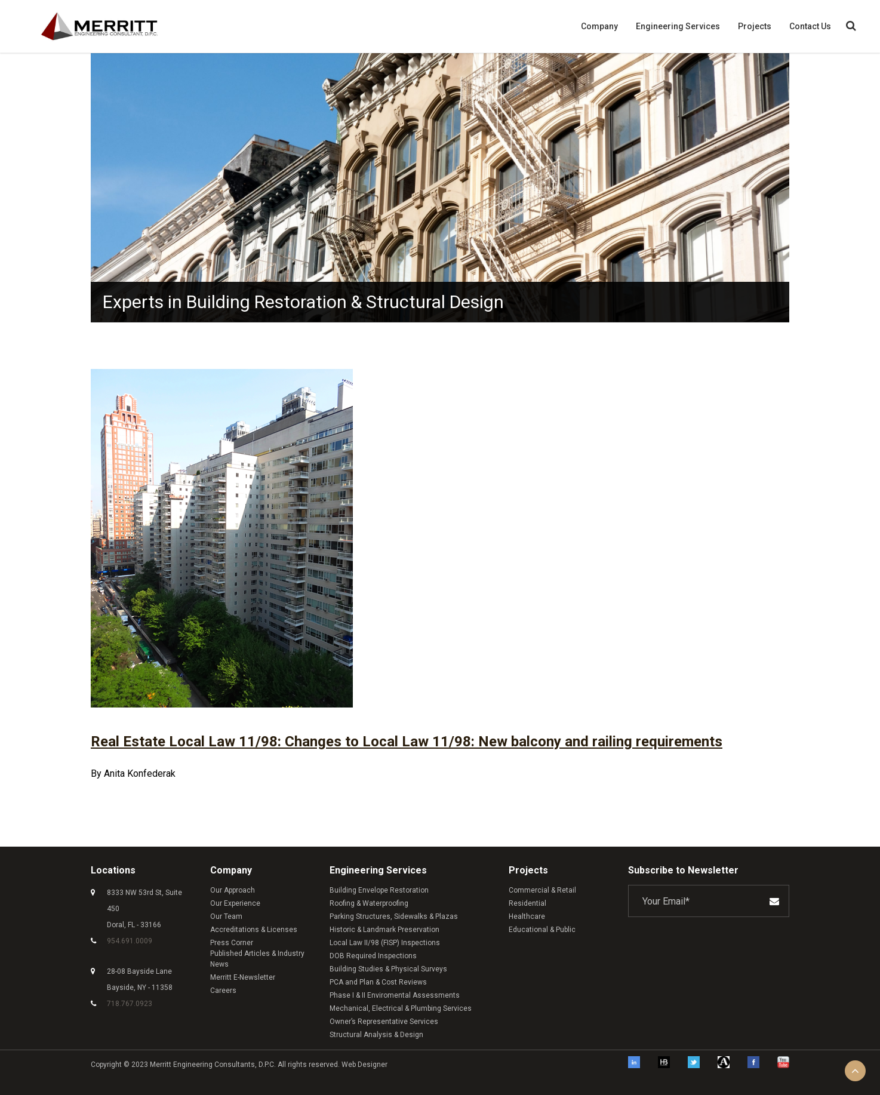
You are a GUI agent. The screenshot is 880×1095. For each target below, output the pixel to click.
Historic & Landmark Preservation (384, 929)
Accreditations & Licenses (253, 929)
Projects (754, 26)
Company (599, 26)
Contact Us (810, 26)
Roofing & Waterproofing (369, 903)
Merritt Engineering (182, 1064)
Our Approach (232, 889)
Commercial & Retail (542, 889)
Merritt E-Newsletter (242, 977)
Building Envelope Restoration (379, 889)
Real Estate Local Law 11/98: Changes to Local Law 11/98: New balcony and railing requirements (406, 741)
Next (798, 190)
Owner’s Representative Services (384, 1021)
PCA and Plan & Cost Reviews (378, 981)
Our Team (226, 916)
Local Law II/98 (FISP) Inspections (385, 942)
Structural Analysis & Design (376, 1034)
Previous (82, 190)
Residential (527, 903)
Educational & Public (542, 929)
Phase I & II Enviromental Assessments (395, 995)
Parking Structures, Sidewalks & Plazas (394, 916)
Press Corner (231, 942)
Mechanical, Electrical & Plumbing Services (401, 1008)
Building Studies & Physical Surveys (388, 968)
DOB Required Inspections (373, 955)
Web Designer (364, 1064)
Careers (223, 990)
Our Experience (235, 903)
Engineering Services (678, 26)
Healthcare (527, 916)
